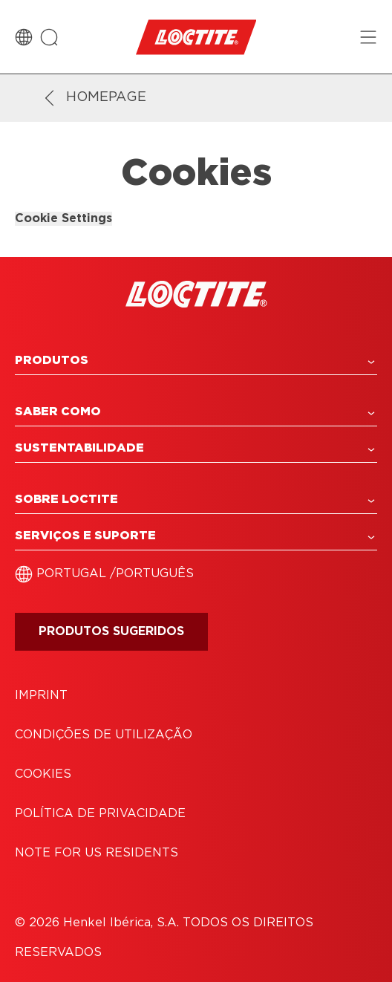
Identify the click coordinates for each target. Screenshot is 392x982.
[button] (196, 361)
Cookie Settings (63, 218)
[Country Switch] (24, 37)
